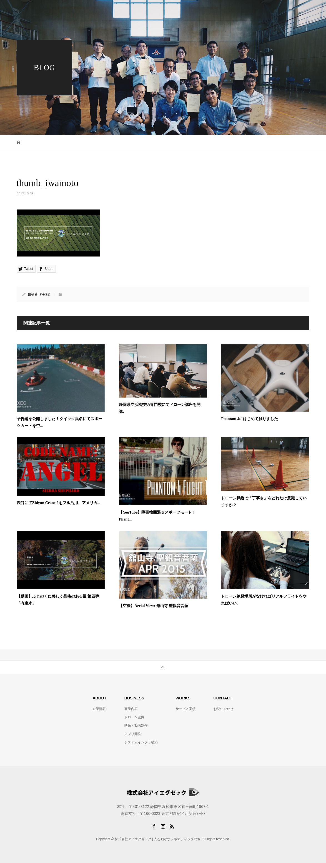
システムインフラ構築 (141, 742)
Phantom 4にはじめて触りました (249, 419)
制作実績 (255, 10)
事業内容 (224, 10)
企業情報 (192, 10)
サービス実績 (185, 709)
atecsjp (44, 294)
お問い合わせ (290, 10)
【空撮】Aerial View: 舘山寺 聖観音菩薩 (153, 606)
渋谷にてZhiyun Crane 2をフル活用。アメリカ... (58, 503)
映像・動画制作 (136, 726)
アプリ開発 (132, 734)
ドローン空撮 (134, 717)
